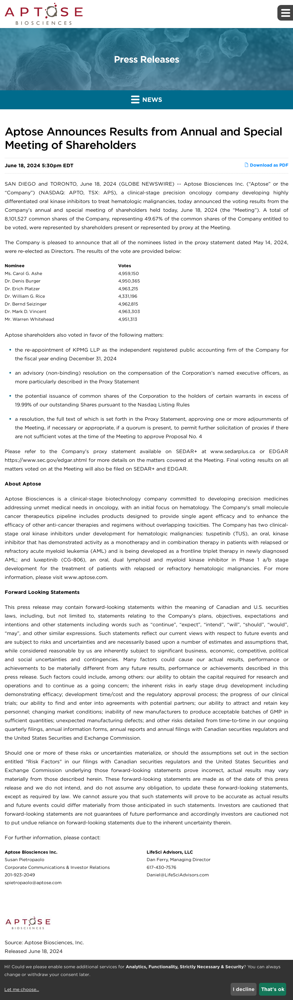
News (146, 99)
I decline (244, 989)
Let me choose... (21, 989)
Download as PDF (266, 165)
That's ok (272, 989)
